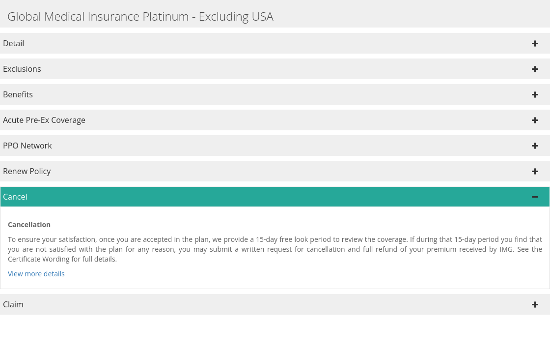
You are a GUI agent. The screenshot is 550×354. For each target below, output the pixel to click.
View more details (36, 273)
